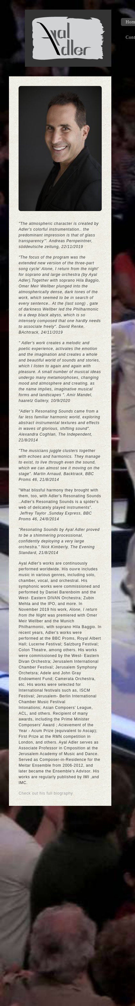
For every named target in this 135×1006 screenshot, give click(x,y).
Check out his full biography (46, 793)
